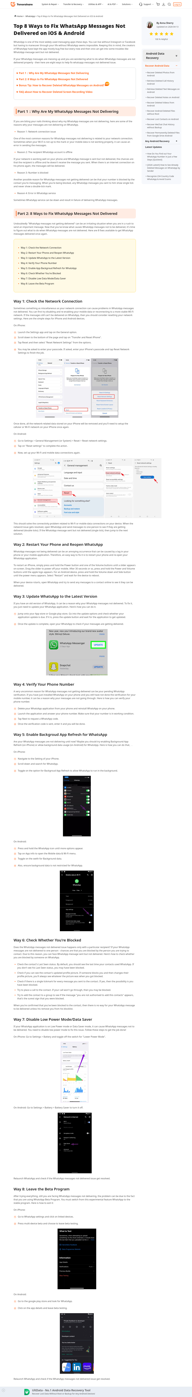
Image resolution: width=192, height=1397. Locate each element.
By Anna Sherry (164, 23)
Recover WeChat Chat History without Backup (161, 126)
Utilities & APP (94, 4)
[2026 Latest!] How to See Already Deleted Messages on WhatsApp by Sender (163, 168)
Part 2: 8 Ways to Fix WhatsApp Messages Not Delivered (53, 79)
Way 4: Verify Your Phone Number (39, 263)
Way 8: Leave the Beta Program (37, 283)
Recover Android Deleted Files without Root (161, 112)
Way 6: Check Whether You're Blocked (41, 273)
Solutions (126, 4)
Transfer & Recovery (72, 4)
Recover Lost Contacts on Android (163, 119)
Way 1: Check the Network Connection (41, 247)
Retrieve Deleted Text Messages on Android (163, 90)
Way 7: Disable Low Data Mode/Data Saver (43, 278)
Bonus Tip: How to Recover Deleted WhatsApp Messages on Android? (62, 85)
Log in (177, 4)
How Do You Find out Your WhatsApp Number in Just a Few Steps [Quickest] (162, 156)
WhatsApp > (31, 16)
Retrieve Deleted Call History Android (160, 82)
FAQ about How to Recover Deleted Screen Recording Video (56, 92)
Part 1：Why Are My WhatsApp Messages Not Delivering (54, 73)
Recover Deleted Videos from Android (160, 104)
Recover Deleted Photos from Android (161, 74)
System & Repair (49, 4)
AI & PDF (112, 4)
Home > (20, 16)
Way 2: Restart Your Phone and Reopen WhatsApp (47, 252)
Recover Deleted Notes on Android (163, 97)
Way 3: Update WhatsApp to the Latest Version (45, 257)
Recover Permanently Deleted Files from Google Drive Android (163, 134)
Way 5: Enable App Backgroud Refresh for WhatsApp (49, 268)
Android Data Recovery (155, 56)
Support (145, 4)
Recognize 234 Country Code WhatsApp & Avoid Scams (161, 178)
